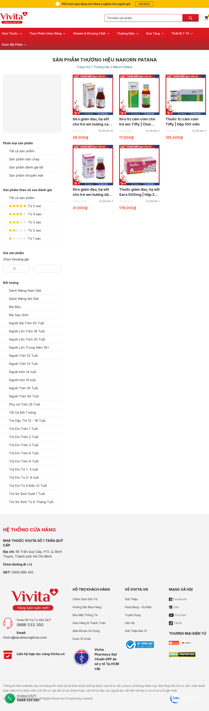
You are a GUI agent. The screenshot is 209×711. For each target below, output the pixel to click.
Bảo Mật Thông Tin (85, 615)
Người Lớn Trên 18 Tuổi (27, 331)
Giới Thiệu (131, 599)
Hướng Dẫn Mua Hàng (87, 607)
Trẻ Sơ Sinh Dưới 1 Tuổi (27, 494)
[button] (12, 33)
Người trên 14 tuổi (22, 372)
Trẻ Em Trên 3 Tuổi (23, 445)
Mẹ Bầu (15, 307)
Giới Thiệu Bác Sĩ (136, 631)
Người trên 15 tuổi (22, 380)
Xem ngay (144, 4)
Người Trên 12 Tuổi (23, 356)
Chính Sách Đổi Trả (85, 599)
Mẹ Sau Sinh (18, 315)
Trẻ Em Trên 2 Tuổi (23, 437)
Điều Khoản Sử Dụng (86, 631)
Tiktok (175, 623)
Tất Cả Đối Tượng (22, 412)
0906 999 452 (22, 572)
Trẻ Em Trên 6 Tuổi (24, 453)
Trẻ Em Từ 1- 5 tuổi (23, 469)
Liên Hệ (130, 623)
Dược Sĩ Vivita (82, 638)
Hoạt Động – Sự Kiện (138, 607)
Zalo (174, 607)
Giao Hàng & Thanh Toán (89, 623)
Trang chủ (83, 67)
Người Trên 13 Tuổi (23, 364)
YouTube (177, 615)
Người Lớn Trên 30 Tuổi (27, 339)
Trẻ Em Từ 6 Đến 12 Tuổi (28, 486)
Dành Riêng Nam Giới (25, 291)
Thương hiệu (101, 67)
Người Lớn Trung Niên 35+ (29, 347)
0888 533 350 (30, 624)
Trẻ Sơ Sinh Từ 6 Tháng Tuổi (31, 502)
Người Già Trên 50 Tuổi (26, 323)
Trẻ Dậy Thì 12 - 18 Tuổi (27, 421)
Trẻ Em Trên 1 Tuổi (23, 429)
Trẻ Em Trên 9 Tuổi (24, 461)
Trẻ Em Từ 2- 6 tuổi (24, 477)
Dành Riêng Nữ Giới (24, 299)
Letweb (88, 698)
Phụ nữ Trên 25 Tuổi (24, 404)
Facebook (178, 599)
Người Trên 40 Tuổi (24, 396)
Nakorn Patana (122, 67)
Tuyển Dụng (133, 615)
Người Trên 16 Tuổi (23, 388)
